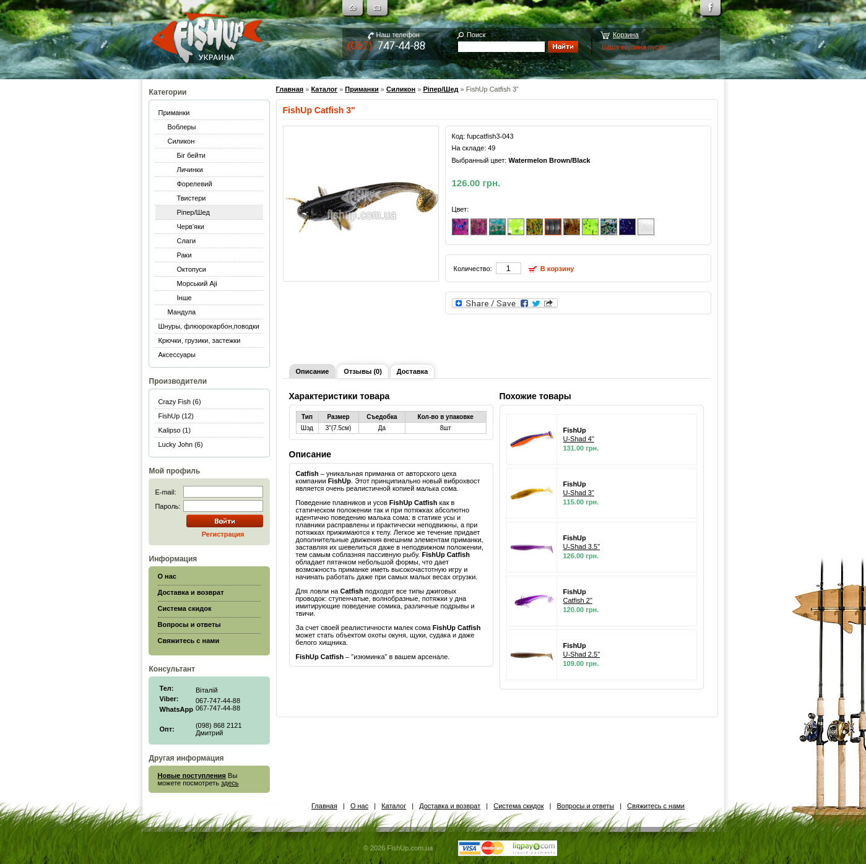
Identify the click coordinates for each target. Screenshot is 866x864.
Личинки (190, 169)
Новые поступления (192, 775)
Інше (184, 297)
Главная (290, 89)
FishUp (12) (176, 416)
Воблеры (182, 127)
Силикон (181, 141)
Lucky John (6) (180, 444)
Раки (184, 255)
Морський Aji (197, 283)
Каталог (324, 89)
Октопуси (192, 269)
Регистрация (223, 534)
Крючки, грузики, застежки (199, 340)
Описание (312, 371)
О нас (359, 806)
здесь (230, 783)
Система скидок (518, 806)
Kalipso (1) (174, 430)
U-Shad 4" (578, 439)
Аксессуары (177, 354)
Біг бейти (191, 155)
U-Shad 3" (578, 492)
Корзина (626, 34)
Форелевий (194, 184)
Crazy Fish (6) (179, 401)
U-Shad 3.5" (581, 546)
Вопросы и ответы (585, 806)
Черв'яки (190, 226)
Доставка (412, 371)
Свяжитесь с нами (656, 806)
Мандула (182, 312)
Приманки (174, 112)
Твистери (191, 198)
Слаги (186, 240)
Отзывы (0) (362, 371)
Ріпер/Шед (193, 212)
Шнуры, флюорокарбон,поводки (208, 326)
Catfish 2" (577, 600)
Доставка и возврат (449, 806)
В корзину (557, 268)
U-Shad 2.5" (581, 654)
